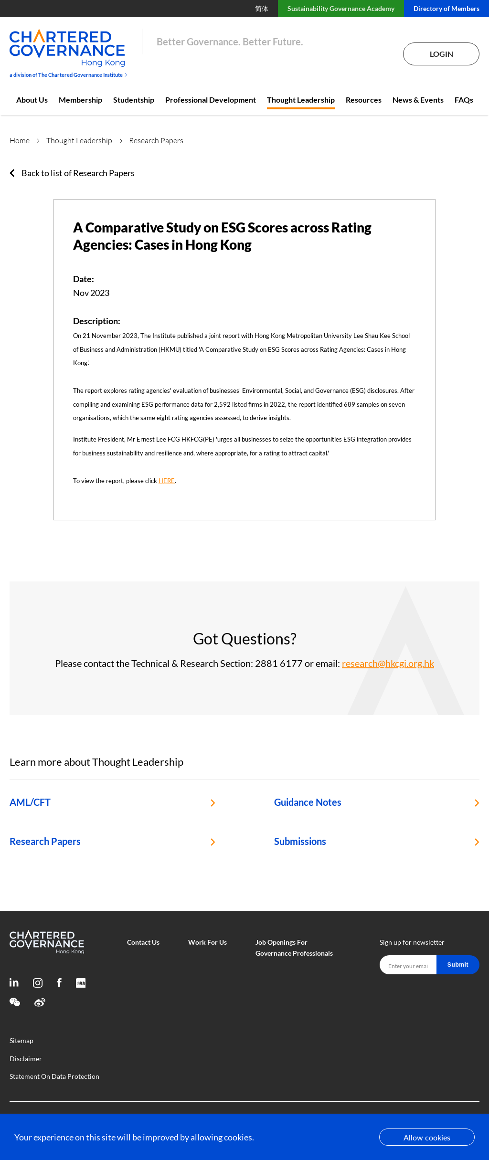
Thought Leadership (301, 99)
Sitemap (21, 1040)
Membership (80, 99)
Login (441, 53)
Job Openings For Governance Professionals (294, 947)
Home (20, 140)
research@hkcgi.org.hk (388, 663)
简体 (261, 8)
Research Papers (45, 841)
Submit (457, 964)
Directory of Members (446, 8)
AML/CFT (30, 802)
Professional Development (210, 99)
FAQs (464, 99)
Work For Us (207, 942)
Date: (83, 279)
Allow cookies (427, 1137)
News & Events (418, 99)
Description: (96, 321)
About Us (32, 99)
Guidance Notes (307, 802)
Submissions (300, 841)
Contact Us (143, 942)
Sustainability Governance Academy (340, 8)
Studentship (133, 99)
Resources (364, 99)
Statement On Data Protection (54, 1076)
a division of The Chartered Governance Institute (69, 75)
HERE (167, 481)
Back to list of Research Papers (78, 173)
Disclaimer (26, 1059)
